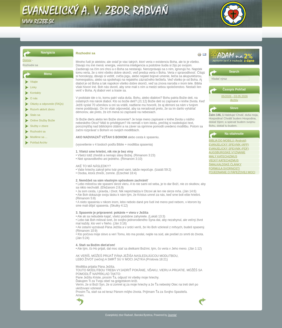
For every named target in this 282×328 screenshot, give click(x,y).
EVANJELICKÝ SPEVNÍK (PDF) (229, 148)
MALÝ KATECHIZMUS (223, 156)
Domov (27, 60)
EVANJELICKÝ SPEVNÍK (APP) (229, 144)
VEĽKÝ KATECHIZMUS (224, 160)
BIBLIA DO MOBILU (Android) (227, 140)
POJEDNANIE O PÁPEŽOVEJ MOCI (232, 172)
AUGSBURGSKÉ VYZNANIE (227, 152)
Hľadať (257, 84)
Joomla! (172, 315)
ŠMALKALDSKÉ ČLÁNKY (225, 164)
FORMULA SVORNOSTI (224, 168)
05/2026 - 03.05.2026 (234, 96)
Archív (234, 100)
